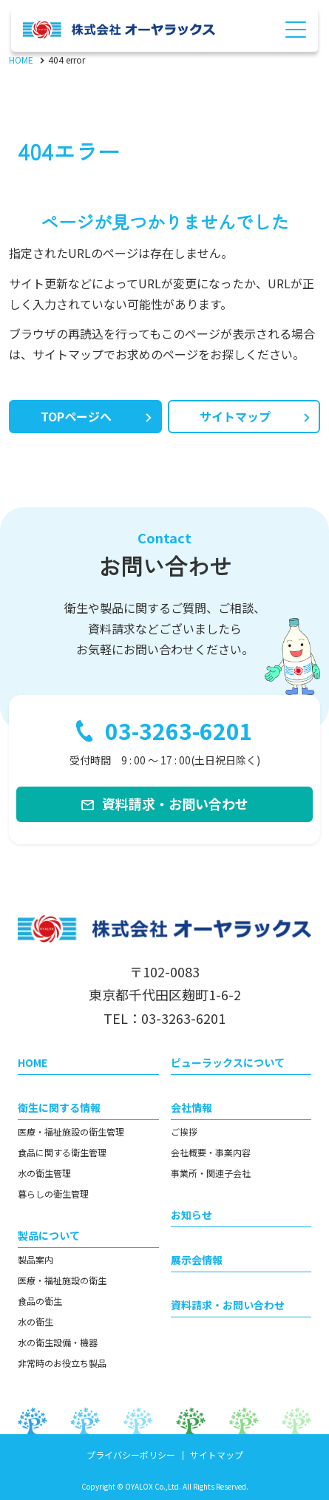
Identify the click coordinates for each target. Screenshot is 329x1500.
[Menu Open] (296, 29)
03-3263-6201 (179, 731)
